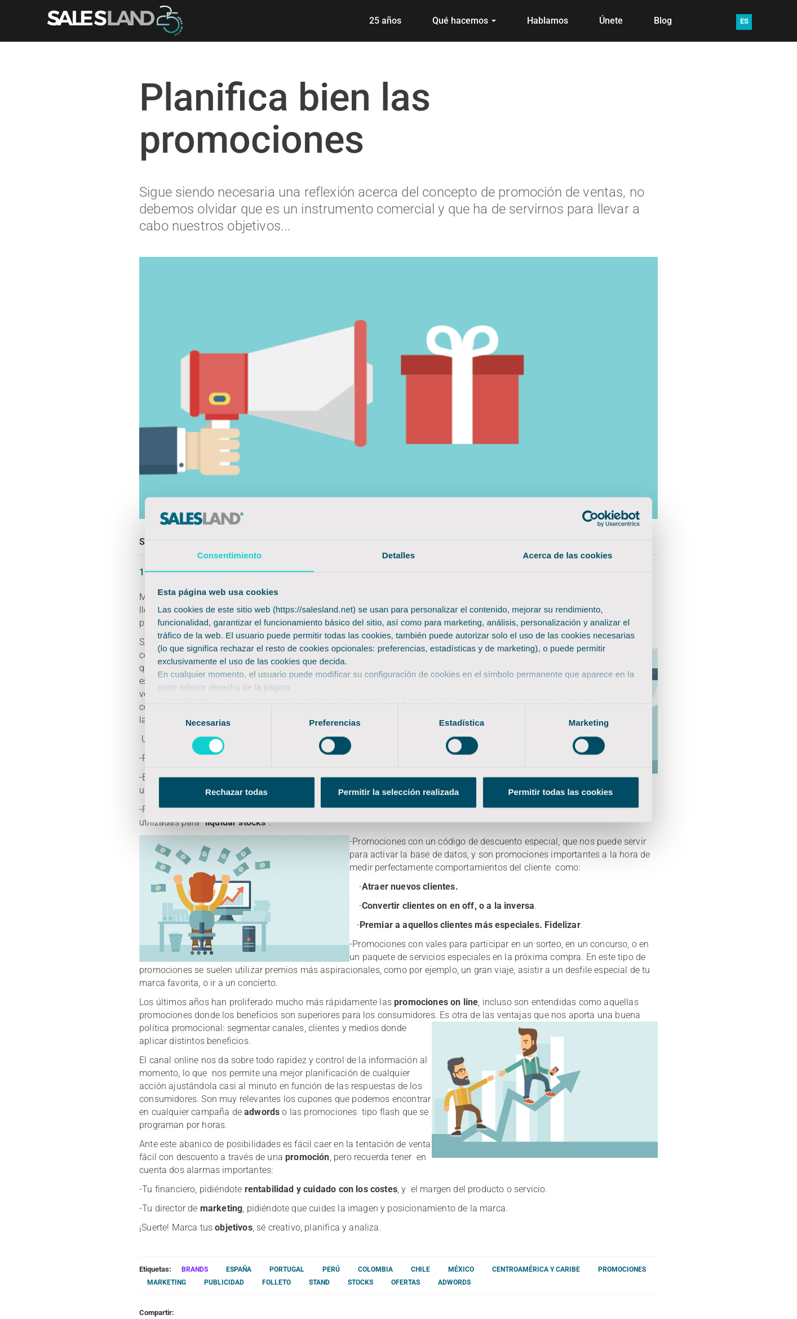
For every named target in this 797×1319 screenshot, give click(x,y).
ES (744, 21)
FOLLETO (276, 1282)
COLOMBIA (375, 1269)
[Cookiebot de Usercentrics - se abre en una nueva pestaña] (590, 518)
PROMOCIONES (622, 1269)
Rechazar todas (236, 792)
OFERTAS (405, 1282)
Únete (611, 20)
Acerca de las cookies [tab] (568, 555)
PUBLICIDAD (224, 1282)
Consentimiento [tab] (229, 555)
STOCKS (360, 1282)
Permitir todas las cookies (560, 792)
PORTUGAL (286, 1269)
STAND (319, 1282)
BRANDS (194, 1269)
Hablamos (547, 20)
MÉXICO (461, 1269)
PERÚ (331, 1269)
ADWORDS (454, 1282)
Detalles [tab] (398, 555)
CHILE (420, 1269)
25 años (385, 20)
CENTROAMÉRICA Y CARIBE (536, 1269)
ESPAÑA (238, 1269)
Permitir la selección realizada (398, 792)
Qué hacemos (464, 20)
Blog (663, 20)
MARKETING (166, 1282)
